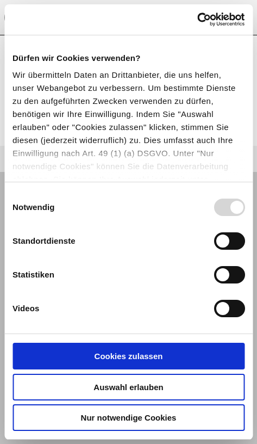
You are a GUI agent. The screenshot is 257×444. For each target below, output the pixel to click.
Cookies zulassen (129, 356)
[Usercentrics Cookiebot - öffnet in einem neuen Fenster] (197, 20)
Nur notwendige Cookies (129, 417)
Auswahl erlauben (128, 387)
